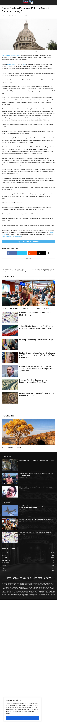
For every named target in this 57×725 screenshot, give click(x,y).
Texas (24, 64)
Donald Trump (11, 64)
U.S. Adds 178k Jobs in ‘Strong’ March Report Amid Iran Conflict (27, 308)
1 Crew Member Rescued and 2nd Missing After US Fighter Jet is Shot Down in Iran (36, 327)
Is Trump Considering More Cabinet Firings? (36, 340)
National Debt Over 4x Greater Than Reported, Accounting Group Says (33, 381)
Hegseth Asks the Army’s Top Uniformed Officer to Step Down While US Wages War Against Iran (36, 368)
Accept (22, 718)
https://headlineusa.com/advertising (11, 236)
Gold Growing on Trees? (11, 447)
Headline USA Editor (12, 15)
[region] (22, 709)
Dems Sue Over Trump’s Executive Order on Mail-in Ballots (35, 532)
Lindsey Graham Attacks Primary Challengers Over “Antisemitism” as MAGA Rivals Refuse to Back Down (37, 355)
